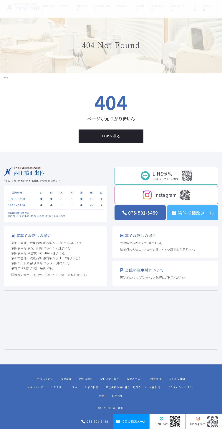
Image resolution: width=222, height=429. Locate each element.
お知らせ (56, 387)
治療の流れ (86, 379)
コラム (73, 387)
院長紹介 (66, 379)
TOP (6, 78)
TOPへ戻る (111, 136)
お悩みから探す (109, 379)
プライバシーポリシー (181, 387)
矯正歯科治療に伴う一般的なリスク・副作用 (133, 387)
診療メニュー (135, 379)
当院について (45, 379)
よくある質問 (177, 379)
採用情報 (117, 396)
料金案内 (155, 379)
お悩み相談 (91, 387)
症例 (102, 396)
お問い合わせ (35, 387)
